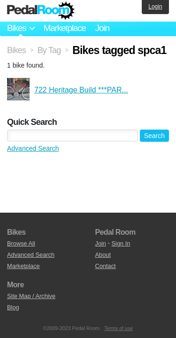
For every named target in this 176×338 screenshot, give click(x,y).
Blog (13, 307)
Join (102, 28)
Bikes (16, 50)
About (103, 254)
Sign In (121, 243)
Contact (105, 265)
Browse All (21, 243)
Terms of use (118, 328)
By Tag (49, 50)
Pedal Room (41, 10)
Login (155, 6)
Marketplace (64, 28)
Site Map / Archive (31, 296)
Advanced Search (33, 148)
